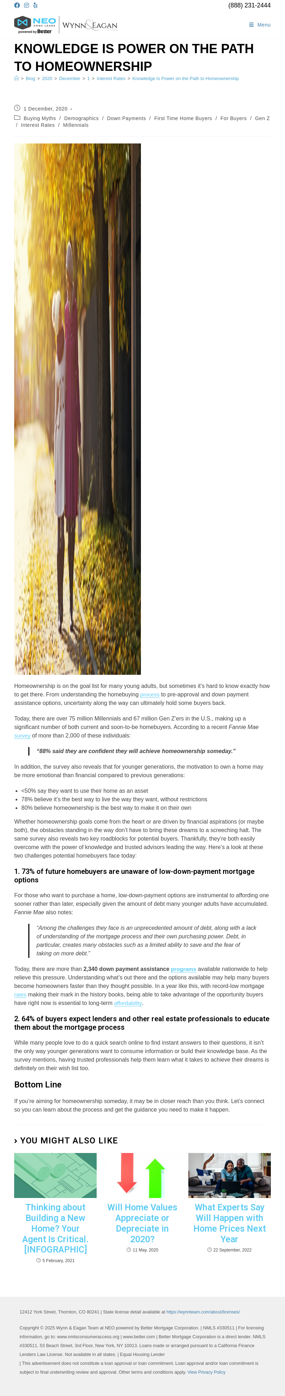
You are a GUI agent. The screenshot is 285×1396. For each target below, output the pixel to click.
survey (22, 736)
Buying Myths (40, 118)
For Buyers (234, 118)
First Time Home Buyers (183, 118)
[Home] (16, 78)
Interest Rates (38, 125)
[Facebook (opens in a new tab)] (18, 5)
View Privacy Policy (207, 1370)
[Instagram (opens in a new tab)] (26, 5)
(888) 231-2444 (249, 5)
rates (20, 994)
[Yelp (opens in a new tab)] (35, 5)
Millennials (76, 125)
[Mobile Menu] (260, 25)
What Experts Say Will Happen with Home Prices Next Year (229, 1222)
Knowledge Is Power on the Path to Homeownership (185, 78)
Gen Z (262, 118)
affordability (128, 1003)
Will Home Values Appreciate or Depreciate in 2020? (142, 1222)
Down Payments (126, 118)
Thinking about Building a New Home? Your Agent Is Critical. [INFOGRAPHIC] (55, 1227)
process (150, 694)
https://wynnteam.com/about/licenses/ (204, 1310)
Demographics (81, 118)
